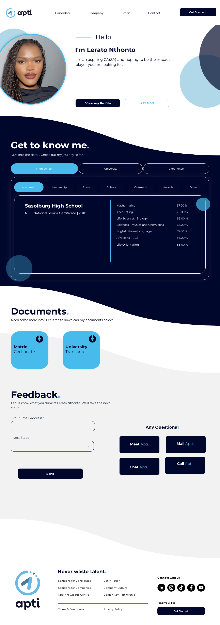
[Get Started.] (198, 12)
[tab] (44, 168)
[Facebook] (191, 588)
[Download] (39, 340)
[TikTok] (181, 588)
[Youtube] (201, 588)
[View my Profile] (98, 103)
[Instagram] (171, 588)
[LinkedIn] (161, 588)
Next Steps (21, 437)
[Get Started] (181, 611)
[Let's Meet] (147, 103)
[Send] (50, 474)
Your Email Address (27, 418)
